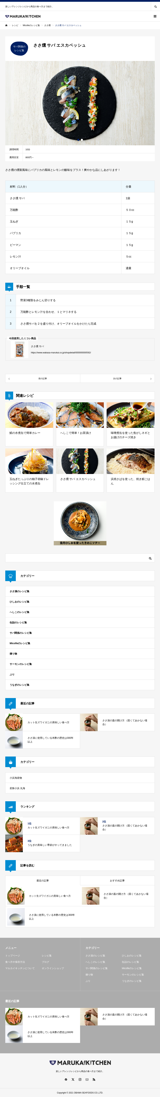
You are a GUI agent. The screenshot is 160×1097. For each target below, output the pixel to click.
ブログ (45, 961)
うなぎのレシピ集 (19, 684)
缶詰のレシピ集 (18, 622)
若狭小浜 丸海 (17, 788)
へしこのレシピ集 (19, 612)
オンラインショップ (53, 968)
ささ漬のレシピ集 (19, 591)
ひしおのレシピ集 (19, 601)
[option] (80, 103)
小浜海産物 (16, 777)
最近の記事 (43, 880)
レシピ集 (47, 955)
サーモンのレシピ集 (21, 664)
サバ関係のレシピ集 (21, 632)
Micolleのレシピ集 (20, 643)
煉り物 (13, 653)
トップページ (12, 955)
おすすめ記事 (117, 880)
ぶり (12, 674)
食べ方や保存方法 (15, 961)
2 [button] (82, 140)
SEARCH (155, 6)
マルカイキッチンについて (20, 968)
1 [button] (78, 140)
